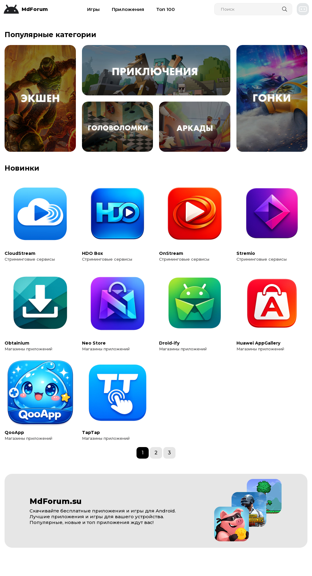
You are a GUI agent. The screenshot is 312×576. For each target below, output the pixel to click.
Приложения (128, 9)
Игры (93, 9)
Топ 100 (165, 9)
